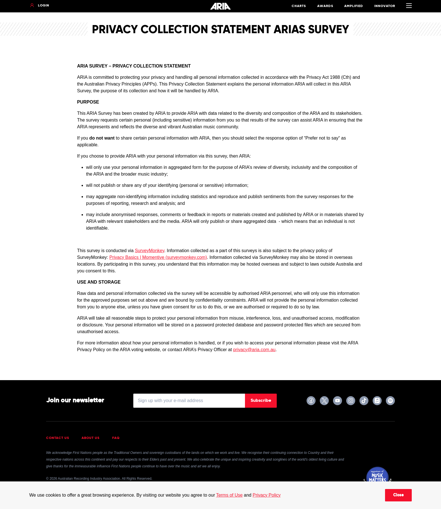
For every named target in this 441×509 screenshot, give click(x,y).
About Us (91, 438)
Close (398, 495)
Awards (325, 6)
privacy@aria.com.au (254, 349)
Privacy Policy (267, 495)
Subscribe (261, 400)
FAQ (116, 438)
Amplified (353, 6)
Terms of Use (229, 495)
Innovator (384, 6)
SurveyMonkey (149, 250)
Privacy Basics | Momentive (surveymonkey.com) (158, 257)
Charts (299, 6)
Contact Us (57, 438)
